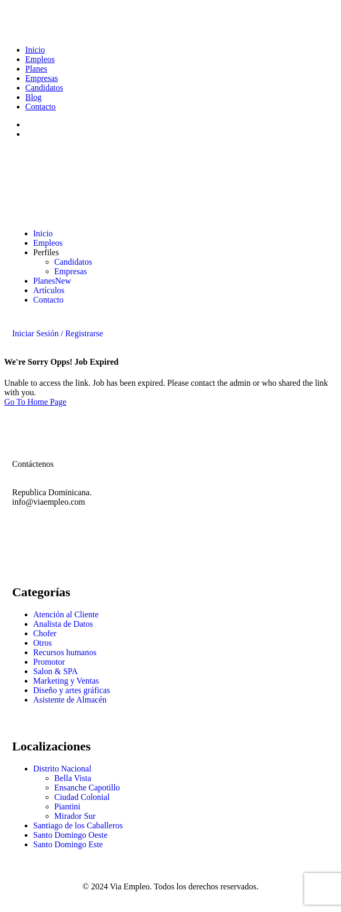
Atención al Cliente (65, 614)
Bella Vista (72, 778)
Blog (33, 97)
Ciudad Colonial (81, 797)
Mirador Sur (75, 815)
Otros (42, 642)
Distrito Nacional (62, 768)
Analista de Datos (63, 623)
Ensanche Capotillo (87, 787)
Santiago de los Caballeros (78, 825)
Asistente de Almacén (70, 699)
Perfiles (46, 252)
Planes (36, 68)
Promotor (49, 661)
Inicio (35, 49)
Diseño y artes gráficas (71, 690)
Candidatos (44, 87)
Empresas (41, 78)
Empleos (40, 59)
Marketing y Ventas (66, 680)
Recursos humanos (64, 652)
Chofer (44, 633)
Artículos (49, 290)
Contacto (40, 106)
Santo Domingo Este (68, 844)
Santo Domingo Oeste (70, 834)
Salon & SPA (55, 671)
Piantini (67, 806)
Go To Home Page (35, 401)
